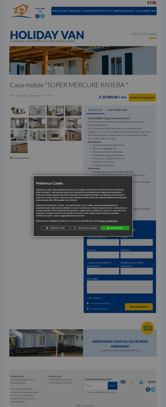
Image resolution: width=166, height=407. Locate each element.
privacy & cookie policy (108, 221)
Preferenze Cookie (55, 228)
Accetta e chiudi (115, 228)
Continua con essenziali (85, 228)
